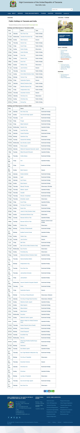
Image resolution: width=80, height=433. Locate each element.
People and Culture (65, 54)
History (62, 52)
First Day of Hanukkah (25, 357)
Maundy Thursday (24, 186)
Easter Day (23, 208)
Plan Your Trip (64, 69)
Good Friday (23, 46)
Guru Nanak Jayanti (25, 348)
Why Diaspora (64, 76)
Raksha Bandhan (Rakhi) (26, 259)
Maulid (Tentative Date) (26, 83)
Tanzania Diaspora (65, 74)
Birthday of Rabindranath (26, 228)
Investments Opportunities (52, 409)
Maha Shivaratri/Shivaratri (26, 152)
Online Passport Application (66, 403)
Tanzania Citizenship (51, 405)
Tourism (43, 13)
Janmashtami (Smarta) (25, 273)
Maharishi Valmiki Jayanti (26, 317)
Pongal (22, 121)
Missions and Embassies (66, 57)
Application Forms (64, 407)
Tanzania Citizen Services (66, 405)
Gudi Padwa (23, 180)
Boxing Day (23, 102)
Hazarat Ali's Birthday (25, 139)
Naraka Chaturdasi (24, 328)
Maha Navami (23, 311)
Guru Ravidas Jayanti (25, 142)
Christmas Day (24, 99)
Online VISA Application (52, 403)
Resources (58, 13)
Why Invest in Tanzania (65, 412)
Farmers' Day (24, 77)
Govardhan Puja (24, 334)
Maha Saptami (23, 305)
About (14, 13)
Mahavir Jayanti (24, 189)
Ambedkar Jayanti (24, 199)
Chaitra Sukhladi (24, 174)
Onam (21, 286)
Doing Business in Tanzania (66, 409)
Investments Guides (51, 414)
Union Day (23, 55)
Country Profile (64, 50)
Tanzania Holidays (65, 59)
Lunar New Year (24, 130)
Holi (21, 160)
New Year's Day (24, 33)
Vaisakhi (22, 192)
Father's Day (23, 236)
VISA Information (50, 400)
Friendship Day (24, 252)
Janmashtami (23, 277)
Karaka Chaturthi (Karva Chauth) (27, 325)
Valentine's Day (24, 136)
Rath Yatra (22, 242)
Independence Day (25, 89)
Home (9, 13)
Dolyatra (22, 165)
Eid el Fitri (23, 61)
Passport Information (65, 400)
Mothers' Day (24, 64)
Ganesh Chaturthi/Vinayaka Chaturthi (29, 282)
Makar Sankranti (24, 124)
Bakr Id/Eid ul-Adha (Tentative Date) (29, 245)
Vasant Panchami (24, 133)
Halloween (23, 345)
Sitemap (54, 422)
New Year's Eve (24, 385)
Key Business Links (64, 414)
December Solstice (25, 92)
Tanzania (31, 25)
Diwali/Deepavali (24, 331)
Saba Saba (23, 71)
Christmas (22, 371)
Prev (59, 26)
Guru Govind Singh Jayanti (26, 114)
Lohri (21, 117)
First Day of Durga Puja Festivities (28, 299)
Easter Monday (24, 52)
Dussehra (22, 314)
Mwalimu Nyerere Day (26, 86)
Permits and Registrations (52, 407)
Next (72, 26)
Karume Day (23, 43)
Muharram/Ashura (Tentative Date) (28, 255)
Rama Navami (23, 183)
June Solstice (24, 68)
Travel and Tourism (65, 64)
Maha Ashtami (23, 308)
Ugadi (21, 177)
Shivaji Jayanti (23, 146)
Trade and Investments (32, 13)
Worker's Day (24, 58)
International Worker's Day (26, 214)
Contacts (66, 13)
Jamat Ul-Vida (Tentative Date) (27, 211)
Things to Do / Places (65, 67)
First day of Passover (25, 205)
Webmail (59, 422)
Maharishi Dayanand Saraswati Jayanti (29, 149)
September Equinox (25, 80)
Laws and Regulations (65, 56)
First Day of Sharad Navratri (27, 295)
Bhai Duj (22, 337)
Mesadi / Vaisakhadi (25, 195)
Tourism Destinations (65, 66)
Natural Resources (65, 53)
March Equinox (24, 39)
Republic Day (23, 127)
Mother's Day (23, 225)
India (36, 25)
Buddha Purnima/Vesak (26, 232)
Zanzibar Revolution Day (26, 36)
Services (20, 13)
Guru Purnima (23, 248)
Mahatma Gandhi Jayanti (26, 302)
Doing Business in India (52, 412)
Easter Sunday (24, 49)
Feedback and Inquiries (68, 422)
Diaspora (50, 13)
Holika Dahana (23, 156)
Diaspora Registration (65, 77)
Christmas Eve (24, 96)
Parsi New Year (24, 268)
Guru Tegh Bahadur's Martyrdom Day (29, 352)
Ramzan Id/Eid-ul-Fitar (25, 217)
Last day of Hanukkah (25, 376)
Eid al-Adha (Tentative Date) (27, 74)
